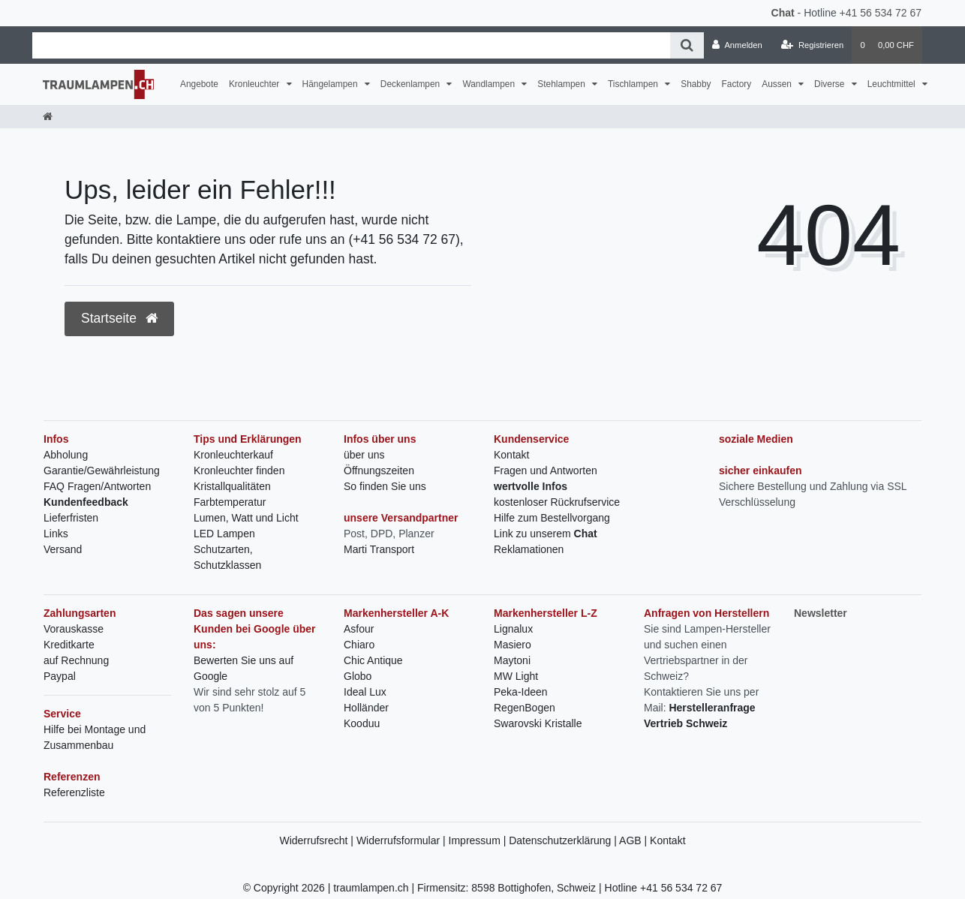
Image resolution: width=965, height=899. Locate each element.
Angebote (199, 84)
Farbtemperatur (230, 502)
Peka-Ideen (521, 692)
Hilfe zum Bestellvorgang (552, 518)
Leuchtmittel (892, 84)
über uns (364, 455)
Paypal (60, 676)
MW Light (516, 676)
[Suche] (687, 45)
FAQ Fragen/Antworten (97, 486)
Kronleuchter (255, 84)
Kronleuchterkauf (233, 455)
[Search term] (351, 45)
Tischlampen (634, 84)
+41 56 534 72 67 (880, 13)
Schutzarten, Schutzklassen (227, 557)
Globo (357, 676)
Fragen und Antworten (545, 471)
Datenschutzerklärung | (564, 840)
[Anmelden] (737, 45)
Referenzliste (74, 792)
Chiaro (359, 645)
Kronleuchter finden (239, 471)
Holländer (366, 708)
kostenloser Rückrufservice (557, 502)
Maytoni (512, 660)
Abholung (66, 455)
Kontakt (511, 455)
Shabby (696, 84)
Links (56, 534)
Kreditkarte (69, 645)
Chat (783, 13)
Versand (63, 549)
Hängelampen (331, 84)
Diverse (830, 84)
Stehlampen (562, 84)
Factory (737, 84)
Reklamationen (529, 549)
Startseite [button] (119, 318)
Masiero (512, 645)
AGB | (634, 840)
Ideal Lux (365, 692)
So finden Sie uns (385, 486)
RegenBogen (524, 708)
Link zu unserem (545, 534)
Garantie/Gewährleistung (102, 471)
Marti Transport (379, 549)
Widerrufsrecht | (317, 840)
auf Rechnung (76, 660)
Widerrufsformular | (402, 840)
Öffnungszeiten (379, 471)
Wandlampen (489, 84)
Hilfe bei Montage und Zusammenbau (95, 737)
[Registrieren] (812, 45)
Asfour (359, 629)
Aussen (778, 84)
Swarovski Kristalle (538, 723)
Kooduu (362, 723)
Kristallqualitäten (232, 486)
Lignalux (513, 629)
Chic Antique (373, 660)
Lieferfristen (71, 518)
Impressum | (479, 840)
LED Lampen (224, 534)
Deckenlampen (411, 84)
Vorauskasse (74, 629)
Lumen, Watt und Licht (246, 518)
